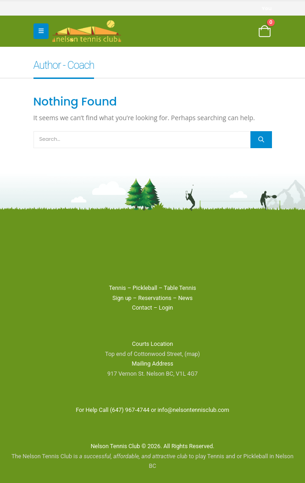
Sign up (122, 297)
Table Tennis (180, 287)
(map (191, 353)
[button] (41, 31)
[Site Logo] (86, 31)
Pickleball (145, 287)
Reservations (155, 297)
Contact (142, 307)
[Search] (261, 139)
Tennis (117, 287)
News (185, 297)
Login (166, 307)
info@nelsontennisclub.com (193, 409)
